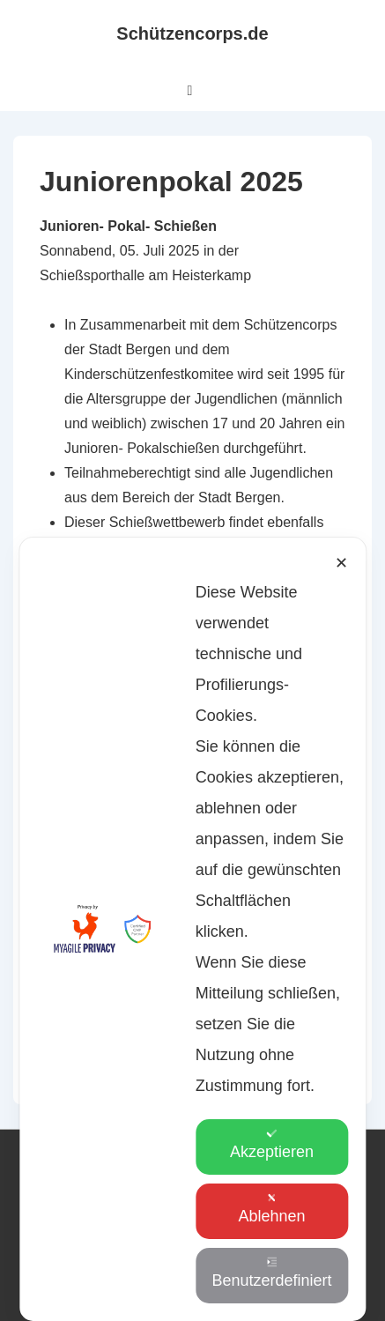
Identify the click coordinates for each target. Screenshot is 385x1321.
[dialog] (192, 1011)
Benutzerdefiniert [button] (271, 1273)
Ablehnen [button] (271, 1208)
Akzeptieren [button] (272, 1144)
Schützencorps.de (192, 33)
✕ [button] (341, 726)
